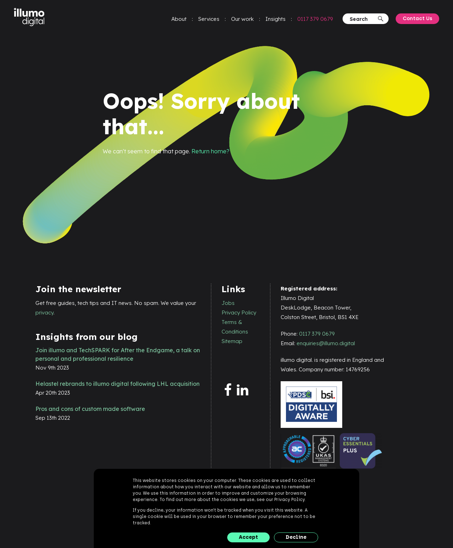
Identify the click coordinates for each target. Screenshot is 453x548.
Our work (242, 19)
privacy (44, 312)
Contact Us (417, 19)
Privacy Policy (239, 312)
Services (208, 19)
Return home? (210, 151)
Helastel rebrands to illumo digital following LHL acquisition (117, 383)
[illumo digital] (31, 18)
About (178, 19)
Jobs (228, 303)
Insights (275, 19)
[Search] (362, 19)
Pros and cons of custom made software (90, 408)
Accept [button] (248, 537)
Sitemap (232, 341)
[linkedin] (244, 390)
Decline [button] (296, 537)
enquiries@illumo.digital (326, 343)
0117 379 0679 (315, 19)
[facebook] (229, 390)
